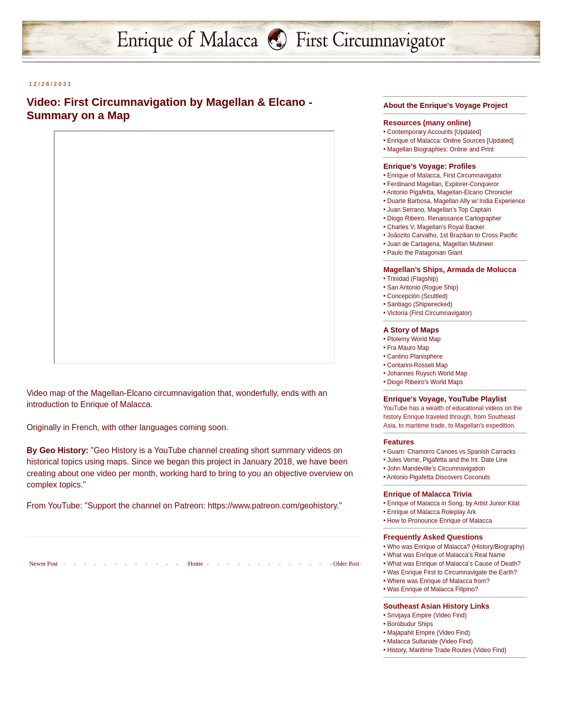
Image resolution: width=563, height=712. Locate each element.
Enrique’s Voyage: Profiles (429, 166)
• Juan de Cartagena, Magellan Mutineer (438, 244)
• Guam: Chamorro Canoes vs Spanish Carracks (449, 451)
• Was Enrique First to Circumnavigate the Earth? (450, 572)
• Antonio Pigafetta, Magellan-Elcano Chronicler (447, 192)
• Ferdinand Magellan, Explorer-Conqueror (441, 184)
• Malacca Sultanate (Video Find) (428, 641)
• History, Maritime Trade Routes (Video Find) (445, 650)
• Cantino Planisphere (413, 356)
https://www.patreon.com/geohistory (272, 505)
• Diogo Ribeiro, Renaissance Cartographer (442, 218)
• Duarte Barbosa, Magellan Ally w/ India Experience (454, 201)
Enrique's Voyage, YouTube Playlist (445, 399)
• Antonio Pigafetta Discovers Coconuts (436, 477)
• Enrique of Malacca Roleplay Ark (429, 512)
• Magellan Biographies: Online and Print (438, 149)
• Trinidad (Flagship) (410, 278)
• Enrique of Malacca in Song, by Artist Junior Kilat (451, 503)
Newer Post (43, 563)
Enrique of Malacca (115, 404)
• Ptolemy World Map (412, 339)
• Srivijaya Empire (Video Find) (425, 615)
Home (195, 563)
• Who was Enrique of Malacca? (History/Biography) (454, 546)
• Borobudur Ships (408, 624)
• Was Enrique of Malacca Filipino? (430, 589)
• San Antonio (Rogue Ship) (420, 287)
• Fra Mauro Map (406, 347)
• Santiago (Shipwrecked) (417, 304)
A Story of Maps (411, 330)
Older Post (346, 563)
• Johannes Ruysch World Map (425, 373)
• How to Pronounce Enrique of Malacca (437, 520)
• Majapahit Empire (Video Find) (426, 632)
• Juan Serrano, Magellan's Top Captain (437, 209)
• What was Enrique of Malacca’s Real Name (444, 555)
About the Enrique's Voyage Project (445, 105)
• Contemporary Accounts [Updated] (432, 132)
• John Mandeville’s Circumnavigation (434, 468)
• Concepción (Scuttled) (415, 296)
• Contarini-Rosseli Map (415, 365)
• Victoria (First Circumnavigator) (427, 313)
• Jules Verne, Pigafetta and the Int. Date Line (445, 459)
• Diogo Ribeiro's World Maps (423, 382)
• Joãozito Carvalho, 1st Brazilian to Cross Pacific (450, 235)
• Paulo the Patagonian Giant (422, 252)
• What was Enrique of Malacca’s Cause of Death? (452, 563)
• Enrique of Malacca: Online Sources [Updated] (448, 140)
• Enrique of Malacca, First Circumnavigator (442, 175)
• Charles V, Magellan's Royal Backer (433, 227)
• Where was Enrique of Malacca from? (436, 581)
